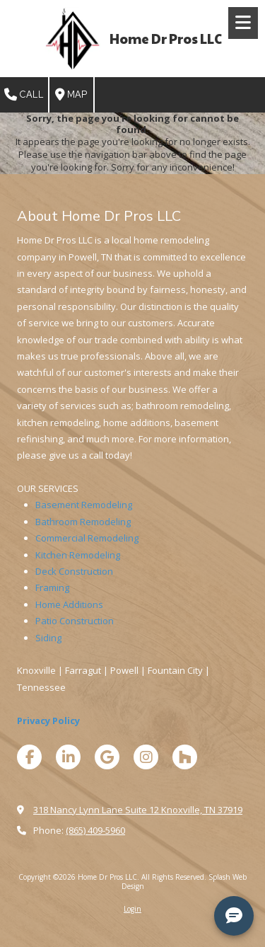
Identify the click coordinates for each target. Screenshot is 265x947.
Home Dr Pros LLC (166, 38)
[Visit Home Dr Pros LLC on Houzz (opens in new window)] (184, 757)
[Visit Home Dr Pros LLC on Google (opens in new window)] (107, 757)
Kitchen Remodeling (77, 555)
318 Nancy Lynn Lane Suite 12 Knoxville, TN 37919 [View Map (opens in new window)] (137, 809)
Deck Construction (74, 571)
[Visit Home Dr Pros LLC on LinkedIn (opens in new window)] (68, 757)
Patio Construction (74, 620)
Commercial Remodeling (87, 538)
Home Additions (69, 604)
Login (132, 909)
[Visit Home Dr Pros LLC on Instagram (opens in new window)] (146, 757)
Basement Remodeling (83, 504)
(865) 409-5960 (95, 830)
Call (24, 94)
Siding (48, 637)
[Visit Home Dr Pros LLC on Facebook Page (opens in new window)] (29, 757)
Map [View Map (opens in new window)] (71, 94)
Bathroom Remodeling (83, 521)
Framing (52, 587)
